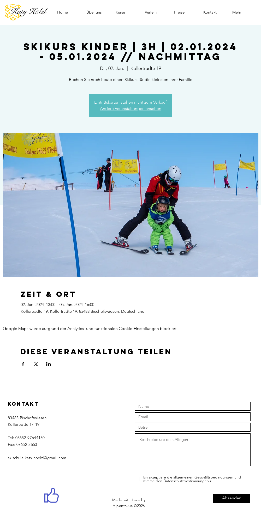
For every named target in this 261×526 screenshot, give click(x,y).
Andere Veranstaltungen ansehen (130, 108)
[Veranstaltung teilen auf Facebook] (23, 364)
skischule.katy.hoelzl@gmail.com (37, 457)
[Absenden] (231, 498)
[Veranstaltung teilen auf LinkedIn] (48, 364)
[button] (126, 12)
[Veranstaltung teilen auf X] (35, 364)
